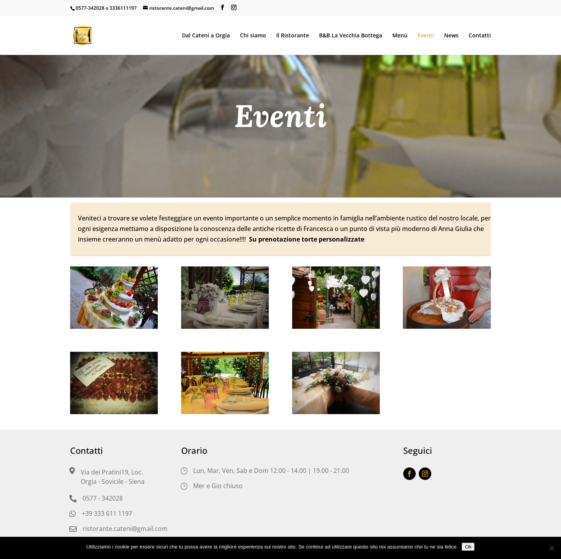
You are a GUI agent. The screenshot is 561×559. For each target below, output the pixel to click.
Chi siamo (253, 36)
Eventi (426, 36)
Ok (468, 547)
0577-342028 (90, 8)
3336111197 (123, 8)
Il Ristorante (292, 36)
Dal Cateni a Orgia (206, 36)
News (451, 36)
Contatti (480, 36)
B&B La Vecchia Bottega (350, 36)
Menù (400, 36)
